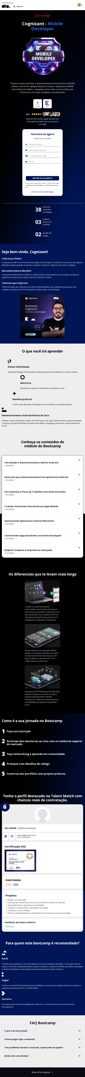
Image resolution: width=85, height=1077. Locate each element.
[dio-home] (6, 6)
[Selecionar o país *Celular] (26, 156)
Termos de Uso (51, 185)
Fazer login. (49, 192)
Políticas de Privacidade (35, 185)
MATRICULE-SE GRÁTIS (42, 178)
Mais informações (42, 1072)
